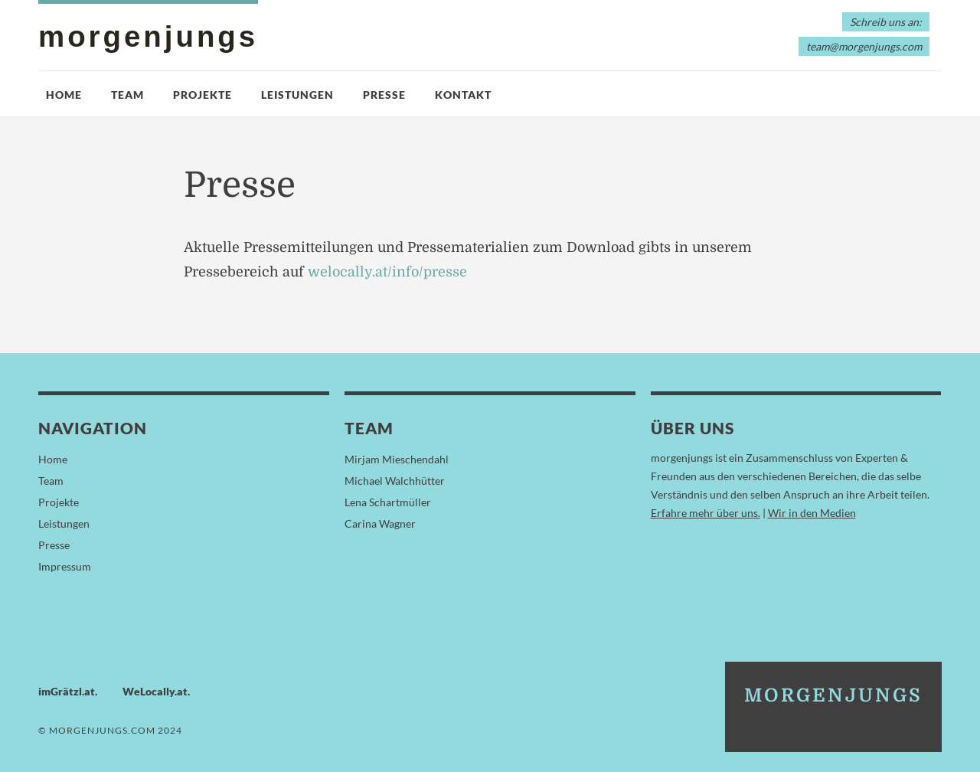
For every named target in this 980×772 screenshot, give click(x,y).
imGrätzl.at (66, 691)
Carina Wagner (380, 523)
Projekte (202, 94)
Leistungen (297, 94)
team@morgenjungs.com (864, 46)
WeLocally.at (155, 691)
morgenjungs (148, 36)
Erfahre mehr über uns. (705, 512)
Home (64, 94)
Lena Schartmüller (388, 502)
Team (127, 94)
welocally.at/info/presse (387, 272)
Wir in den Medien (812, 512)
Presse (384, 94)
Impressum (64, 566)
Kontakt (463, 94)
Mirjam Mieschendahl (397, 459)
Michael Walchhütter (395, 480)
